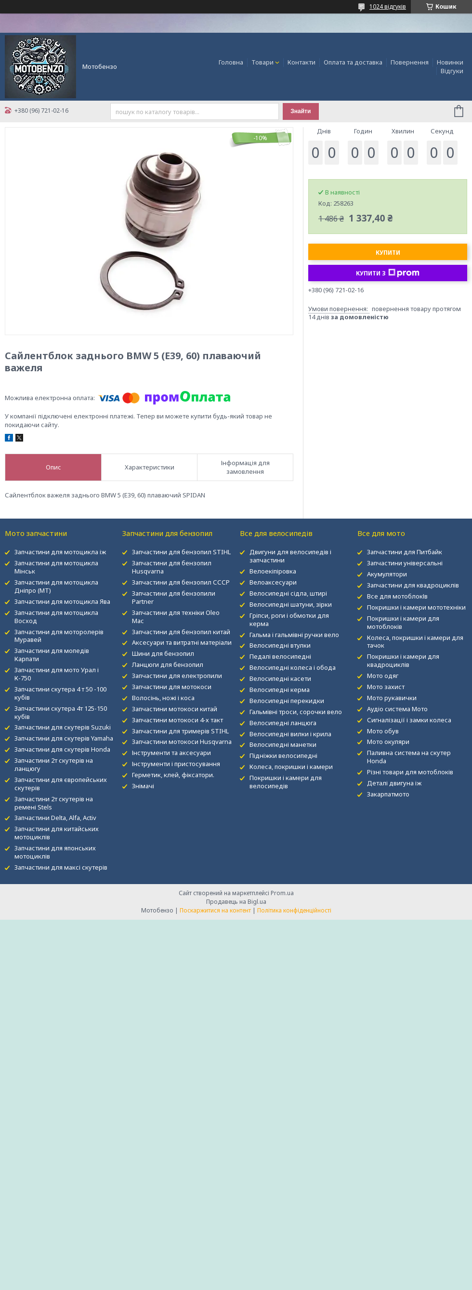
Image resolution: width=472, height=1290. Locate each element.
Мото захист (386, 686)
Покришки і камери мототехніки (416, 607)
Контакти (301, 62)
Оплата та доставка (353, 62)
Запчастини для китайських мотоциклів (56, 832)
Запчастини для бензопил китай (181, 631)
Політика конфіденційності (294, 910)
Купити (388, 252)
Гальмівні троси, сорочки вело (295, 711)
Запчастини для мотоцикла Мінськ (56, 567)
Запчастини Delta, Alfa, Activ (55, 817)
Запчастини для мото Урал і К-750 (56, 673)
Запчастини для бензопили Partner (173, 597)
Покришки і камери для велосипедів (285, 781)
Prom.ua (282, 893)
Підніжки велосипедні (283, 755)
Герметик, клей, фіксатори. (173, 774)
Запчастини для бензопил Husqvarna (171, 567)
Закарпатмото (388, 794)
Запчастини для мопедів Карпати (51, 654)
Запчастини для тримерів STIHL (180, 731)
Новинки (450, 62)
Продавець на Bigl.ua (236, 902)
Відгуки (452, 70)
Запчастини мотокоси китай (174, 708)
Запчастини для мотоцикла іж (60, 551)
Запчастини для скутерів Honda (62, 749)
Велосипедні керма (279, 689)
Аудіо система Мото (397, 708)
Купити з (388, 273)
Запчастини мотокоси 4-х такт (177, 720)
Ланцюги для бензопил (167, 664)
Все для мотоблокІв (397, 596)
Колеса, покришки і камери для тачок (415, 641)
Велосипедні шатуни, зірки (290, 604)
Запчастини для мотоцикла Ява (62, 601)
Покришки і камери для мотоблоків (403, 622)
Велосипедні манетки (282, 744)
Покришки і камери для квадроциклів (403, 660)
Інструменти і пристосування (176, 763)
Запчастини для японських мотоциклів (55, 852)
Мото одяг (382, 675)
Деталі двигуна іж (394, 783)
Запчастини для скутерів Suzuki (62, 727)
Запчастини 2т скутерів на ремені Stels (53, 803)
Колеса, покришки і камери (291, 766)
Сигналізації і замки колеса (409, 720)
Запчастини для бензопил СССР (181, 582)
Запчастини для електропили (177, 675)
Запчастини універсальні (405, 563)
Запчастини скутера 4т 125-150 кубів (60, 712)
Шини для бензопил (163, 653)
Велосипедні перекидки (286, 700)
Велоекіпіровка (272, 571)
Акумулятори (387, 574)
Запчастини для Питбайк (404, 551)
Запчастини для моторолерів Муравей (59, 635)
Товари (262, 62)
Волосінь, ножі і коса (163, 697)
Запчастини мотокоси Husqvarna (182, 741)
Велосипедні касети (280, 678)
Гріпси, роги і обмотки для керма (289, 619)
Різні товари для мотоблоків (410, 772)
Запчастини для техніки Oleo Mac (176, 616)
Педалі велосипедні (280, 656)
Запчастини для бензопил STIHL (181, 551)
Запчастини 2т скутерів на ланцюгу (53, 764)
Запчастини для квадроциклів (413, 585)
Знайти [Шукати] (300, 111)
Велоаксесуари (273, 582)
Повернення (410, 62)
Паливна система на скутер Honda (409, 756)
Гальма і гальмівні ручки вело (294, 634)
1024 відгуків (387, 6)
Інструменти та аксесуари (171, 752)
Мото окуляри (388, 741)
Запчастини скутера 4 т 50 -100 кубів (60, 693)
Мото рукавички (392, 697)
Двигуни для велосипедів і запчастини (290, 555)
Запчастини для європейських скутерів (60, 783)
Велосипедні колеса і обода (292, 667)
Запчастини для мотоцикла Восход (56, 616)
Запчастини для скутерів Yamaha (63, 738)
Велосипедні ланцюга (282, 722)
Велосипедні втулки (280, 645)
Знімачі (143, 786)
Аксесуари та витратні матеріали (182, 642)
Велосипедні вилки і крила (290, 734)
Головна (231, 62)
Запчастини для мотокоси (171, 686)
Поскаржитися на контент (215, 910)
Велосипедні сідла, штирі (288, 593)
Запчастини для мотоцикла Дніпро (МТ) (56, 586)
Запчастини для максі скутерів (60, 867)
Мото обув (383, 731)
